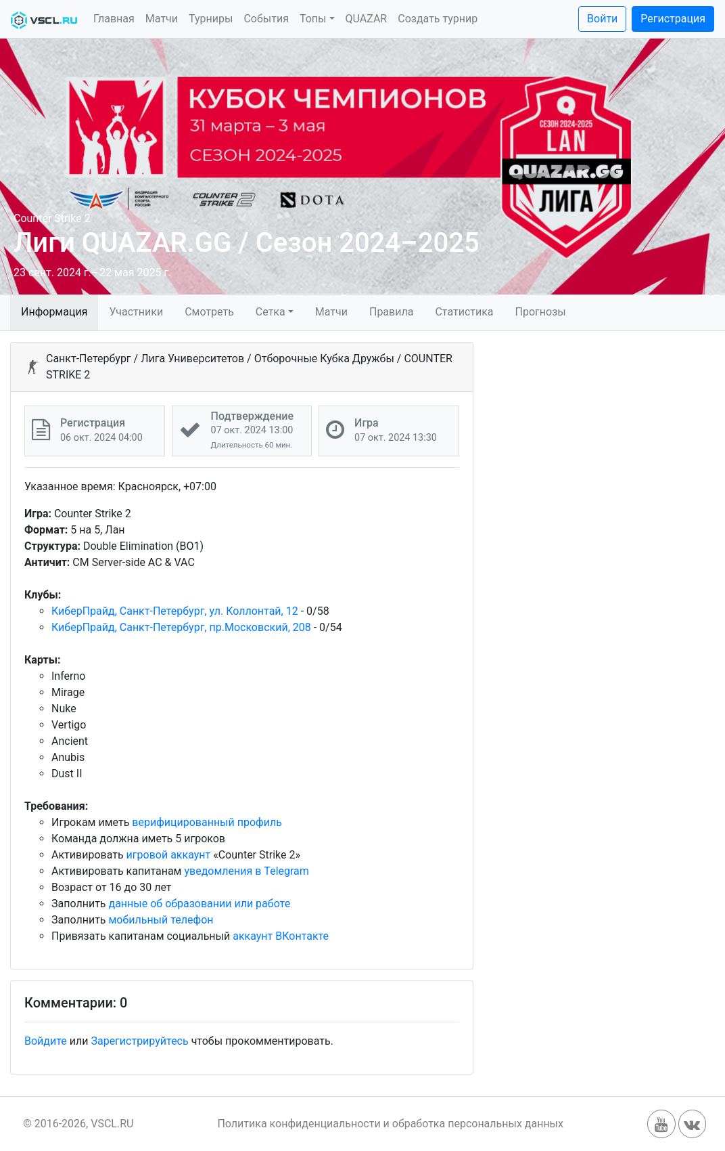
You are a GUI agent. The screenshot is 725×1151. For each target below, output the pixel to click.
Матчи (161, 18)
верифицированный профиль (207, 822)
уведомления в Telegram (246, 871)
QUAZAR (367, 18)
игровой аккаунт (168, 854)
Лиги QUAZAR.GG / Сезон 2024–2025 (247, 243)
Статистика (464, 311)
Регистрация (672, 18)
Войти (602, 18)
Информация (54, 311)
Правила (391, 311)
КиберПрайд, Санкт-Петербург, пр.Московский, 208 (181, 627)
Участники (136, 311)
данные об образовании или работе (200, 903)
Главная (114, 18)
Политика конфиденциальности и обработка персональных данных (390, 1123)
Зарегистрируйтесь (139, 1041)
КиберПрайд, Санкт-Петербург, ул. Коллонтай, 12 (174, 611)
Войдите (45, 1041)
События (266, 18)
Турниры (211, 18)
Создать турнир (437, 18)
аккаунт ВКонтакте (281, 936)
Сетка (270, 311)
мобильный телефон (161, 919)
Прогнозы (540, 311)
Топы (313, 18)
